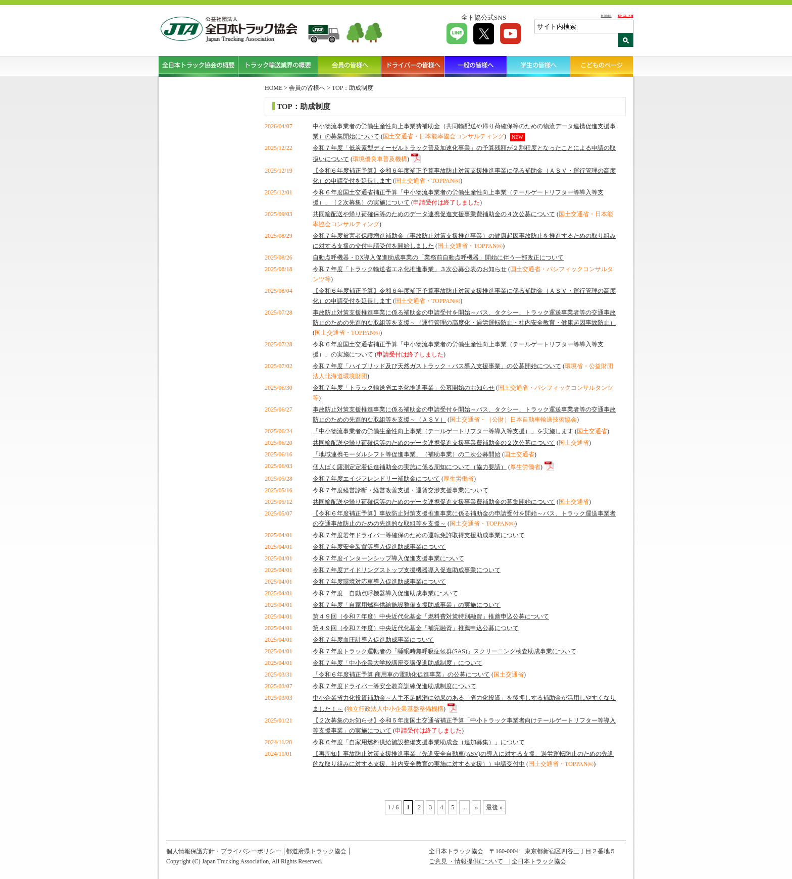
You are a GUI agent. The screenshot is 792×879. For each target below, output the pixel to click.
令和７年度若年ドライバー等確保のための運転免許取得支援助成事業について (419, 535)
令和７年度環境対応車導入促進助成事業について (379, 581)
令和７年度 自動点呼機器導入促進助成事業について (385, 593)
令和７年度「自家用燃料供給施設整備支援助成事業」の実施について (407, 604)
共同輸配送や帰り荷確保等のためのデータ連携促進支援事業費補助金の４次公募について (434, 214)
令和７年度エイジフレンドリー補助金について (376, 478)
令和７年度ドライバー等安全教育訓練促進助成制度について (394, 686)
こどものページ (601, 66)
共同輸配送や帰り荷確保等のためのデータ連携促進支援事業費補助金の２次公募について (434, 442)
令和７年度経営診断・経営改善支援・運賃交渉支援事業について (400, 490)
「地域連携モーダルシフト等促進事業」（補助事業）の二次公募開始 (407, 454)
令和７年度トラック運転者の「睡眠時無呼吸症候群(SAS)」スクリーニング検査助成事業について (444, 651)
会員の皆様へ (349, 66)
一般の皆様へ (476, 66)
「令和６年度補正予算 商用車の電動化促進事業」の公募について (401, 674)
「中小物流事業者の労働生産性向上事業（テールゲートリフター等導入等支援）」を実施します (443, 431)
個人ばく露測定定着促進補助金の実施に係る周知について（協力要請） (410, 467)
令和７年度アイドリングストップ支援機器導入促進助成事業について (407, 570)
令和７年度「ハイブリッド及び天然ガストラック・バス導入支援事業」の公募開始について (437, 366)
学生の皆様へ (538, 66)
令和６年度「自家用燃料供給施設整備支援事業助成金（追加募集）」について (419, 742)
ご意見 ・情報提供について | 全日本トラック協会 (497, 861)
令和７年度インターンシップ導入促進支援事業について (388, 558)
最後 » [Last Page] (494, 807)
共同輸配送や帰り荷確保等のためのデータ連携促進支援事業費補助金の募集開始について (434, 501)
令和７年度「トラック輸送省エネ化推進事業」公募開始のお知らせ (403, 387)
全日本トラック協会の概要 (198, 66)
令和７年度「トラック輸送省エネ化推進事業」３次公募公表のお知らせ (410, 269)
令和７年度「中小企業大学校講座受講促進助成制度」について (397, 662)
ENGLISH (625, 15)
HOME (606, 15)
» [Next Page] (476, 807)
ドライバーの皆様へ (412, 66)
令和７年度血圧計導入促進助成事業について (373, 639)
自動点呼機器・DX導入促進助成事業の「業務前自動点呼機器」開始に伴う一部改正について (438, 257)
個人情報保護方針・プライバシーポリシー (223, 851)
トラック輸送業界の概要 (278, 66)
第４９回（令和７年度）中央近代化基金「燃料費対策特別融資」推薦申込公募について (431, 616)
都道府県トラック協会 (316, 851)
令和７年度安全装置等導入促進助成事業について (379, 546)
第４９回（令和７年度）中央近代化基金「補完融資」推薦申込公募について (416, 628)
